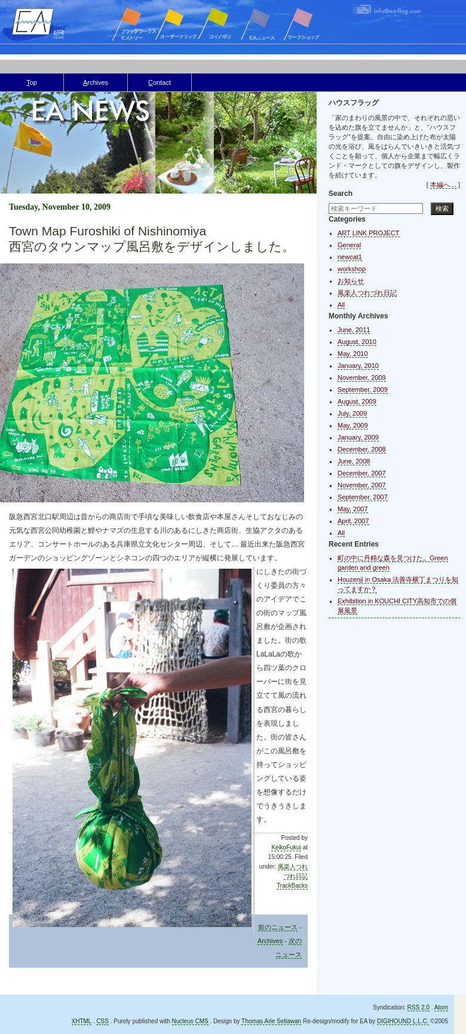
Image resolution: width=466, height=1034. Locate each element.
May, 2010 (353, 353)
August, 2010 (357, 341)
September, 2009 (363, 389)
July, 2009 (352, 413)
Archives (270, 940)
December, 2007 (362, 473)
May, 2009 (353, 425)
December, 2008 (362, 449)
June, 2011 (354, 329)
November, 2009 (362, 377)
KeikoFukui (286, 847)
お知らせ (351, 280)
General (349, 244)
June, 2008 (354, 461)
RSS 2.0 (418, 1007)
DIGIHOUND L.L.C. (403, 1021)
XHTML (82, 1021)
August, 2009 (357, 401)
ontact (159, 82)
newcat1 (350, 256)
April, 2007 (353, 520)
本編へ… (443, 184)
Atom (441, 1007)
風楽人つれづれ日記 (367, 292)
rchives (95, 82)
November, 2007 (362, 485)
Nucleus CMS (190, 1021)
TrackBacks (292, 885)
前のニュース (278, 927)
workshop (352, 268)
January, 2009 (358, 437)
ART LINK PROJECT (369, 233)
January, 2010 (358, 365)
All (341, 304)
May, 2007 (353, 509)
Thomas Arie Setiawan (271, 1021)
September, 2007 (363, 497)
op (31, 82)
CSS (102, 1021)
